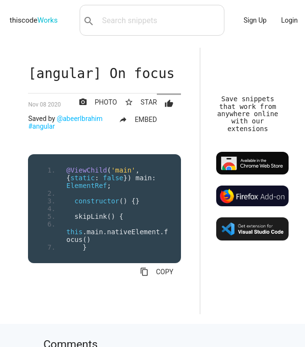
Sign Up (255, 20)
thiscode (33, 20)
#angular (41, 126)
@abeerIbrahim (80, 118)
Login (289, 20)
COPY (156, 271)
